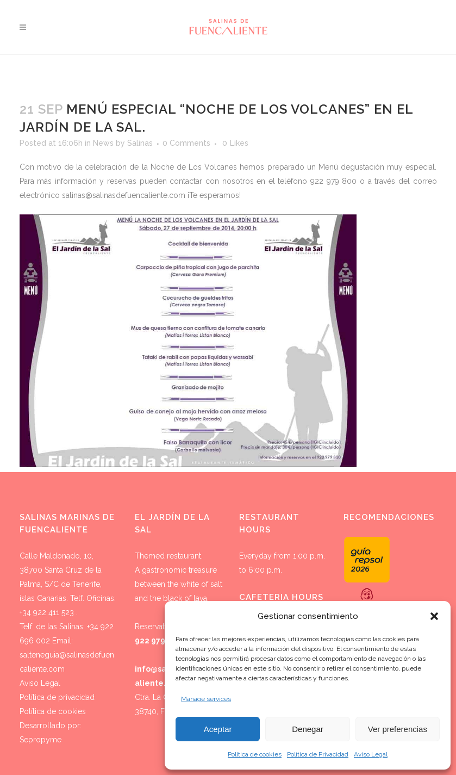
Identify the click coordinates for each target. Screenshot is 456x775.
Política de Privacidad (317, 754)
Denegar (307, 729)
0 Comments (186, 143)
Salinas (140, 143)
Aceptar (218, 729)
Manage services (206, 699)
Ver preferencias (397, 729)
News (103, 143)
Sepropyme (40, 739)
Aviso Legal (371, 754)
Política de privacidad (57, 697)
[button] (434, 616)
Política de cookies (255, 754)
